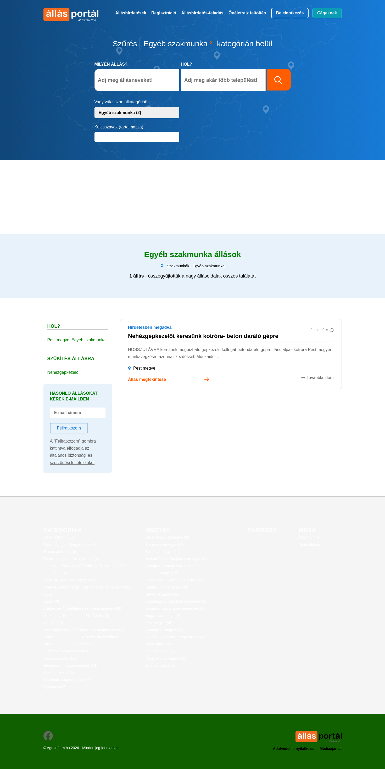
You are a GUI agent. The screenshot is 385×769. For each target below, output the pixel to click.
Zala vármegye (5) (160, 665)
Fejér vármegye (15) (162, 573)
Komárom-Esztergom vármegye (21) (175, 608)
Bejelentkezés (290, 13)
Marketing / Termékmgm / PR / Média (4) (76, 616)
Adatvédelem (309, 544)
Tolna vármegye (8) (161, 644)
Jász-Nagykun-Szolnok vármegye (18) (177, 601)
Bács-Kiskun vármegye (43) (168, 537)
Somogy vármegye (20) (165, 630)
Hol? (186, 64)
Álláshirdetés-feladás (202, 13)
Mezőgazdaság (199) (60, 658)
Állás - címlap (310, 537)
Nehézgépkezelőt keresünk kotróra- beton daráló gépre (203, 336)
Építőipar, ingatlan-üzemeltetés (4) (71, 559)
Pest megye (144, 368)
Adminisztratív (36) (58, 537)
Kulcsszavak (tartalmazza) (118, 127)
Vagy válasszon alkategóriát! (120, 102)
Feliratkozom (69, 428)
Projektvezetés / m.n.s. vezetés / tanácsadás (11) (83, 637)
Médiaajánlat (331, 749)
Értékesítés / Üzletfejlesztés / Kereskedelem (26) (82, 608)
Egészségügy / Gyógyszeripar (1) (70, 544)
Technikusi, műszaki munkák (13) (70, 665)
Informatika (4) (55, 573)
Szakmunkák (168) (58, 672)
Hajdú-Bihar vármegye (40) (167, 587)
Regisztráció (163, 13)
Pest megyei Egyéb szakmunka (76, 340)
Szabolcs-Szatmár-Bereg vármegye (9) (177, 637)
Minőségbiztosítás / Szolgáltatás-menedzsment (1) (84, 630)
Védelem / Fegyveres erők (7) (67, 651)
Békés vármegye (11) (163, 552)
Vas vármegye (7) (160, 651)
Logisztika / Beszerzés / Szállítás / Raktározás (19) (84, 566)
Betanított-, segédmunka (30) (67, 679)
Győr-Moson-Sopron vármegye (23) (174, 580)
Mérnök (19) (53, 623)
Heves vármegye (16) (163, 594)
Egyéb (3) (51, 601)
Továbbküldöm (319, 377)
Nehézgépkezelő (63, 372)
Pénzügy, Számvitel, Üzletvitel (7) (70, 580)
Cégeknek (327, 13)
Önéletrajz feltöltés (247, 13)
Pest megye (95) (159, 623)
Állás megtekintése (147, 379)
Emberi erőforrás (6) (59, 552)
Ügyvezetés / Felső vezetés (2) (68, 644)
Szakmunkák (178, 266)
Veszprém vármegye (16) (166, 658)
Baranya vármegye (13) (165, 544)
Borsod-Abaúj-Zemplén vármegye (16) (177, 559)
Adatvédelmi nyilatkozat (294, 749)
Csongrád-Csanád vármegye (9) (172, 566)
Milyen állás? (111, 64)
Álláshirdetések (130, 13)
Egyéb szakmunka (208, 266)
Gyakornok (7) (55, 687)
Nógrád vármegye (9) (163, 616)
